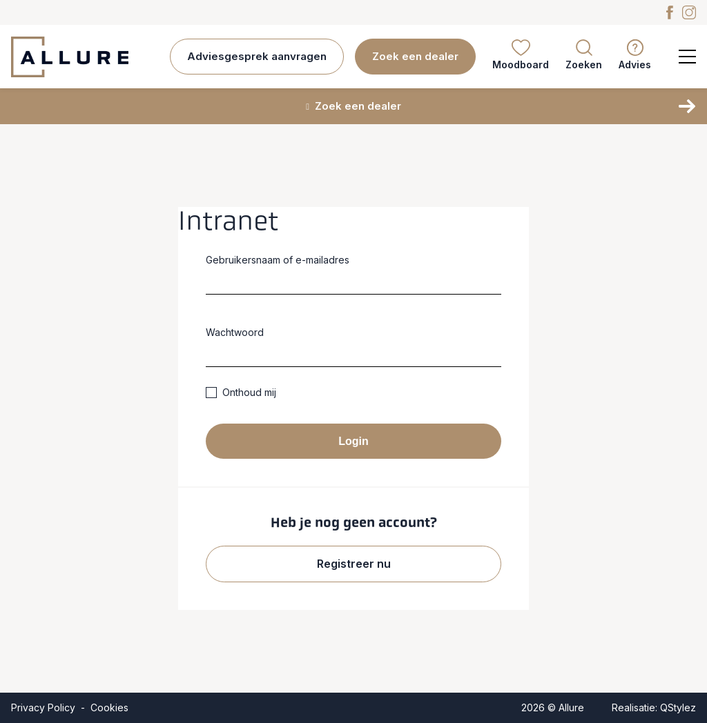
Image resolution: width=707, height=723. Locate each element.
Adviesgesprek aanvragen (257, 56)
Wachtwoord (235, 332)
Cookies (109, 707)
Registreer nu (354, 564)
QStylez (678, 707)
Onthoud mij (241, 392)
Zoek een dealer (415, 56)
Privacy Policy (43, 707)
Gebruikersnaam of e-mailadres (277, 260)
